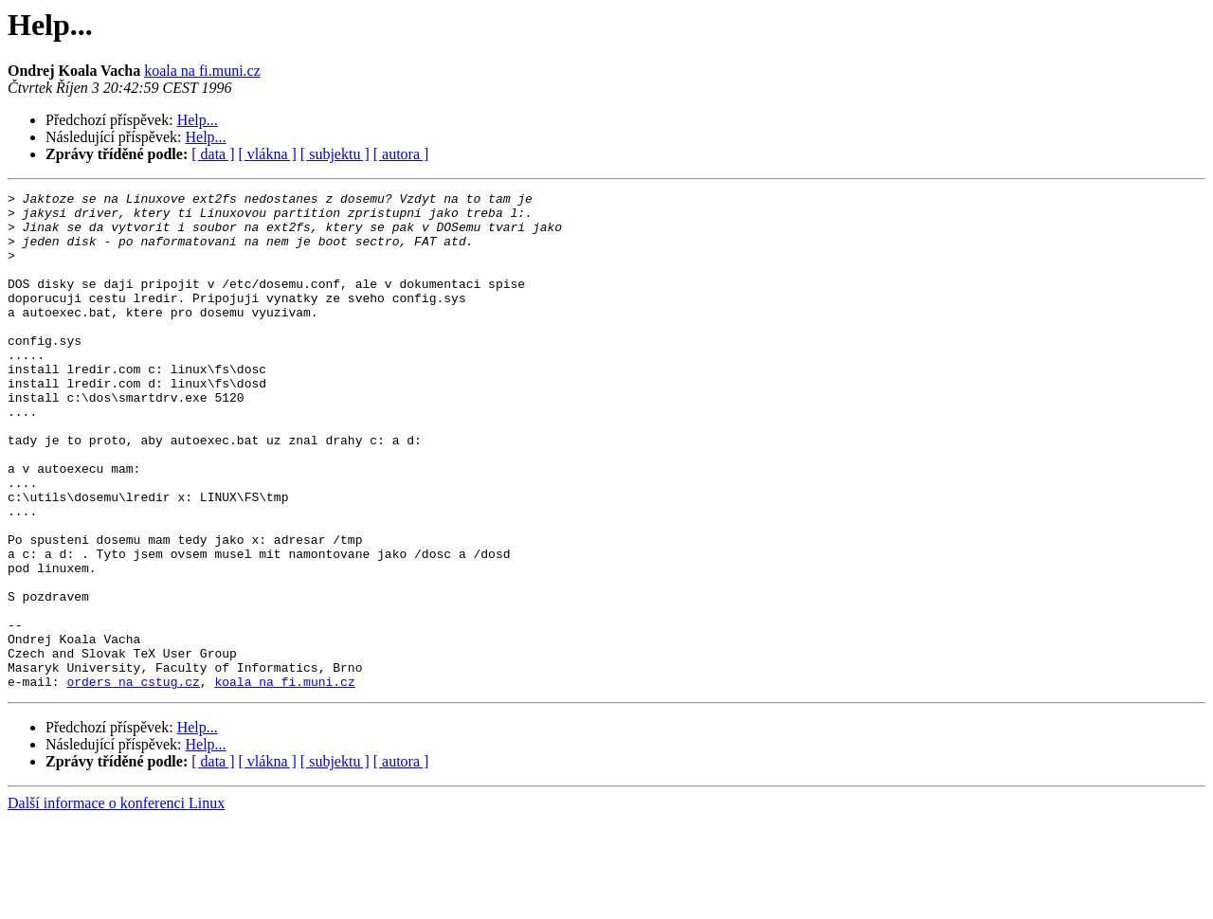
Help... (197, 120)
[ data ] (212, 154)
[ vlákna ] (268, 154)
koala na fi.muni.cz (202, 71)
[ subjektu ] (335, 154)
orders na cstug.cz (132, 780)
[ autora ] (401, 154)
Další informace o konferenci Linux (116, 902)
